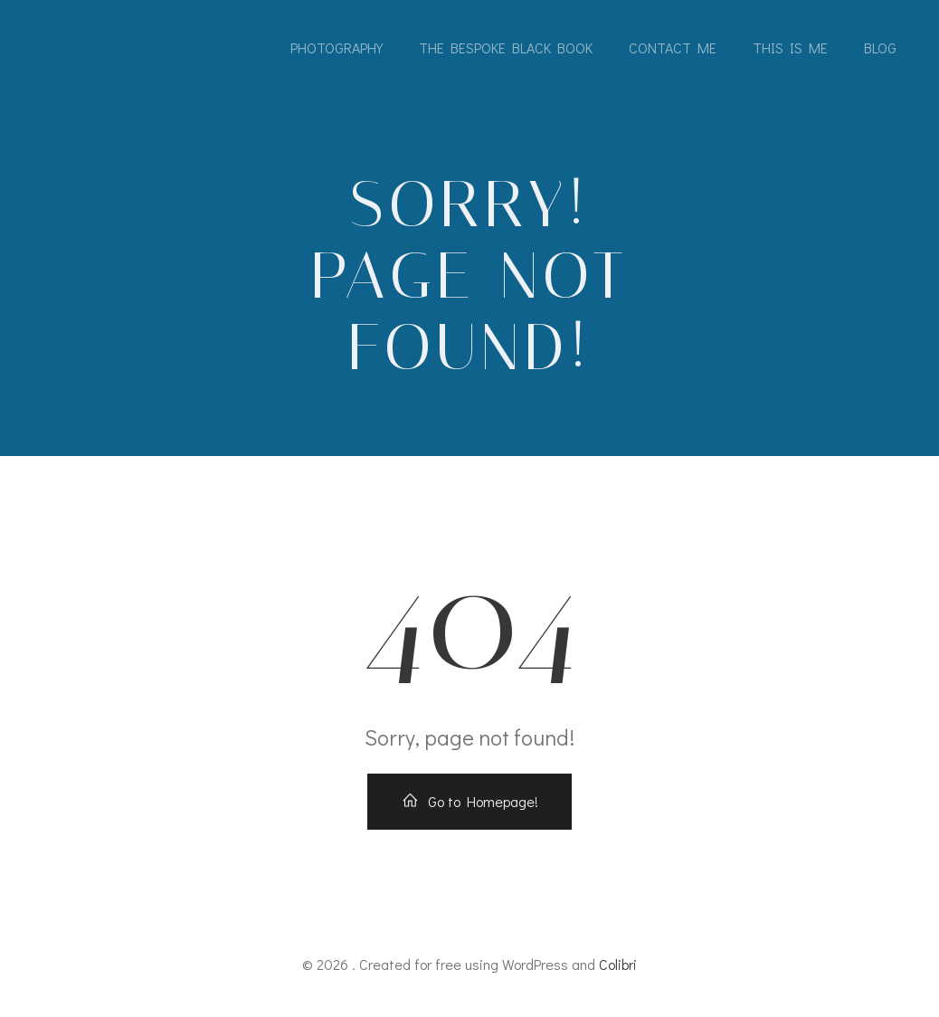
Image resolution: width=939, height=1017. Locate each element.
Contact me (672, 47)
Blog (880, 47)
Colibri (618, 964)
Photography (336, 47)
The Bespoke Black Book (506, 47)
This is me (790, 47)
